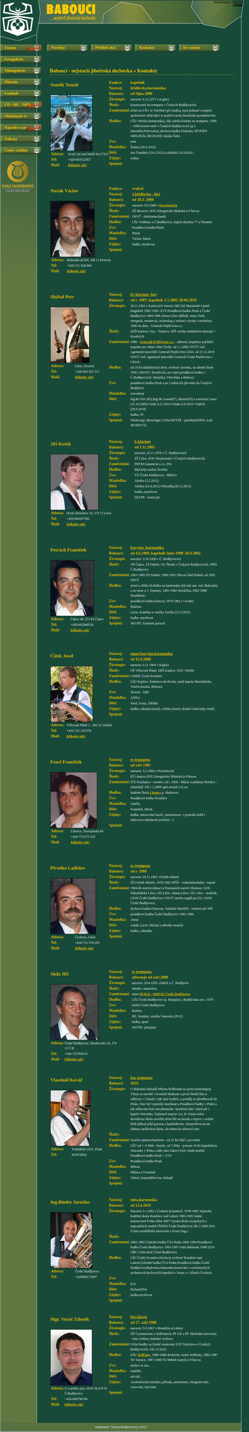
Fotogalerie (13, 59)
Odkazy (10, 139)
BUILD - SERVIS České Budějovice (164, 994)
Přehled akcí (105, 48)
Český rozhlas (15, 150)
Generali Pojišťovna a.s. (157, 342)
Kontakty (147, 48)
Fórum (10, 48)
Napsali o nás (15, 127)
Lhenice (155, 793)
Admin (237, 5)
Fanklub (11, 93)
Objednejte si (15, 116)
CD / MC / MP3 (17, 105)
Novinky (58, 48)
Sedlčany (144, 1355)
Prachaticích (168, 205)
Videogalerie (14, 71)
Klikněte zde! (77, 165)
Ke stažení (191, 48)
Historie (11, 82)
